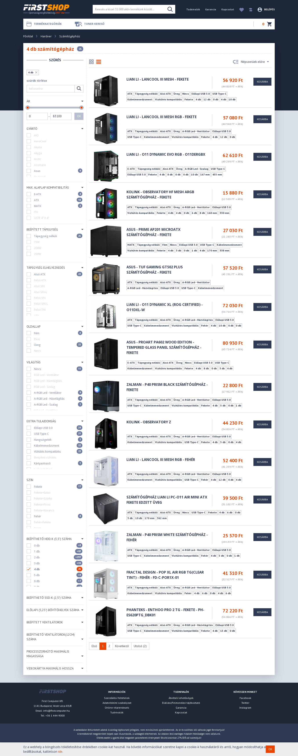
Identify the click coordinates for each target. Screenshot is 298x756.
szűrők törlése (37, 81)
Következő (122, 646)
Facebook (245, 698)
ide (60, 751)
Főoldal (28, 36)
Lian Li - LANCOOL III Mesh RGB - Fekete (161, 116)
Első (94, 646)
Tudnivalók (193, 9)
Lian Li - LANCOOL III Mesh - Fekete (157, 79)
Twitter (245, 702)
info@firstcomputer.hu (56, 710)
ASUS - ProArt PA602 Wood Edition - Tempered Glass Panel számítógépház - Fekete (163, 347)
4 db (30, 72)
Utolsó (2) (140, 646)
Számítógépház (69, 36)
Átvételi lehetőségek (181, 698)
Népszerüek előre (251, 62)
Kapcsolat (227, 9)
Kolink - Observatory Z (148, 422)
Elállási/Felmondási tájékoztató (181, 702)
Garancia (210, 9)
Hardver (46, 36)
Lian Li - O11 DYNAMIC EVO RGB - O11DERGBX (165, 154)
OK (79, 116)
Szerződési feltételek (117, 698)
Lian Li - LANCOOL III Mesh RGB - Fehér (160, 459)
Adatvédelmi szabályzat (117, 702)
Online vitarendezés (117, 707)
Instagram (245, 707)
